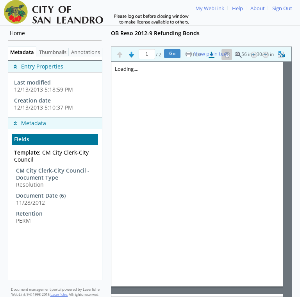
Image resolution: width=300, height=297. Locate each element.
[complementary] (55, 86)
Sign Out (282, 8)
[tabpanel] (55, 168)
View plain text (211, 54)
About (257, 8)
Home (17, 33)
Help (237, 8)
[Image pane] (201, 179)
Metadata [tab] (20, 52)
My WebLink (209, 8)
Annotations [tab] (87, 52)
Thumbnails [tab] (52, 52)
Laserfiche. (59, 294)
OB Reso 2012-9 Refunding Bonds (155, 33)
